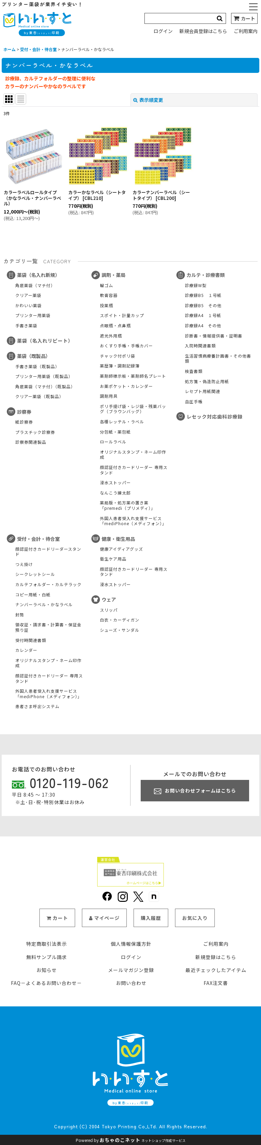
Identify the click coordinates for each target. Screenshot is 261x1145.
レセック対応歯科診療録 (209, 416)
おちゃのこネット (120, 1139)
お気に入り (195, 926)
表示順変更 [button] (148, 99)
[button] (253, 7)
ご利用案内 (246, 31)
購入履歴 (151, 926)
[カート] (244, 18)
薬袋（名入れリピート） (40, 340)
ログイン (163, 31)
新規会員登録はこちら (203, 31)
